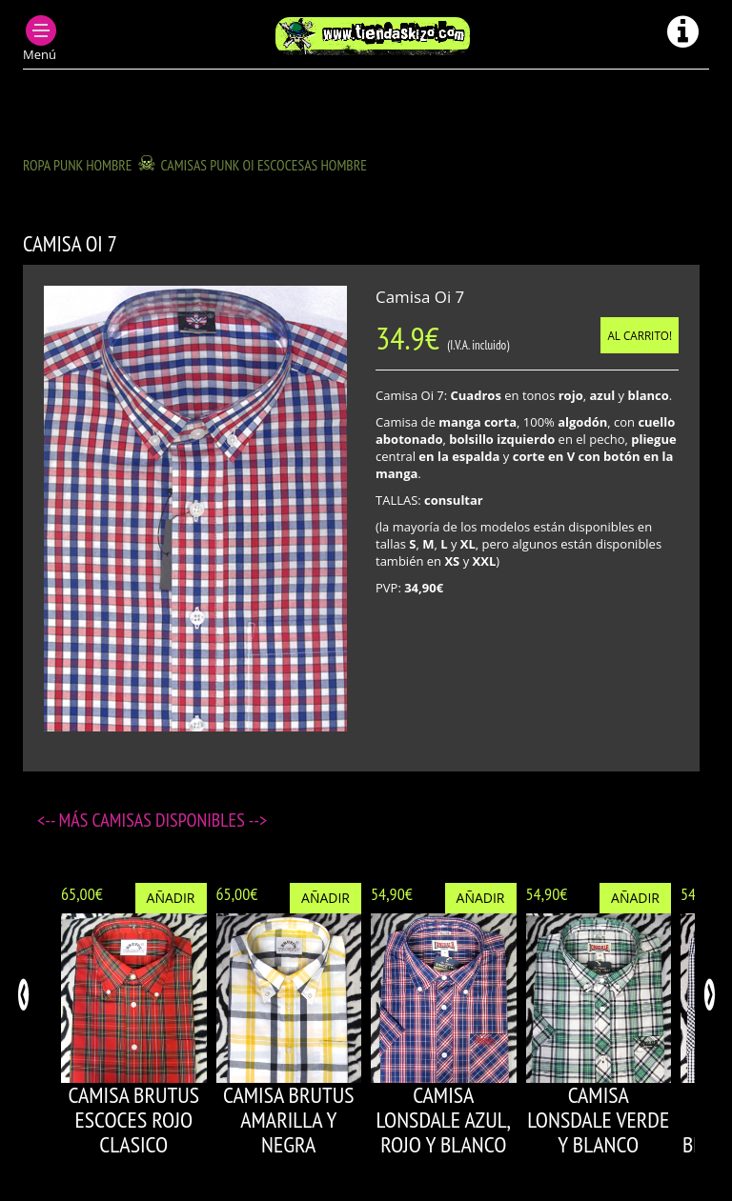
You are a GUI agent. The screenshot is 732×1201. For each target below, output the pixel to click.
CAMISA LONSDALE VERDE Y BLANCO (598, 1120)
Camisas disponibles (170, 820)
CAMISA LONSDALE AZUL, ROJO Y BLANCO (443, 1120)
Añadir (171, 898)
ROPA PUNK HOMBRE (77, 164)
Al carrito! (639, 335)
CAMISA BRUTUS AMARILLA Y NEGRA (288, 1120)
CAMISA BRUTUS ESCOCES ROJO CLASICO (134, 1120)
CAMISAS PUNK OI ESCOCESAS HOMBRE (264, 164)
